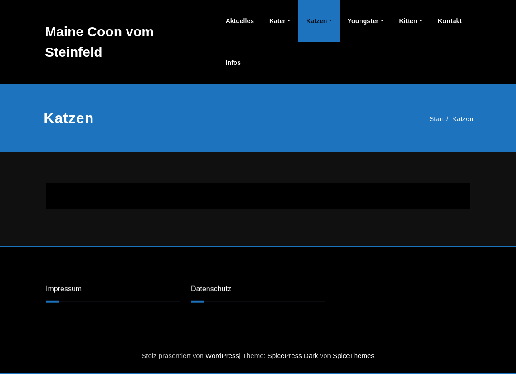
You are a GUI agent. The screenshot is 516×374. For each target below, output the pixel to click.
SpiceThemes (353, 355)
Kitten (408, 21)
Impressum (64, 288)
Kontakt (450, 21)
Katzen (316, 21)
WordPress (222, 355)
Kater (277, 21)
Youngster (363, 21)
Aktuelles (240, 21)
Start (435, 119)
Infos (233, 62)
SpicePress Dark (293, 355)
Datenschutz (211, 288)
